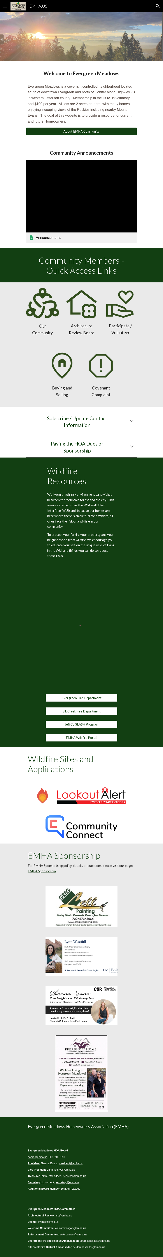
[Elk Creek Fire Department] (81, 711)
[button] (5, 6)
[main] (81, 73)
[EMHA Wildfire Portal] (81, 738)
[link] (81, 201)
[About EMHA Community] (81, 131)
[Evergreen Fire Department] (81, 698)
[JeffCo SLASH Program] (81, 724)
